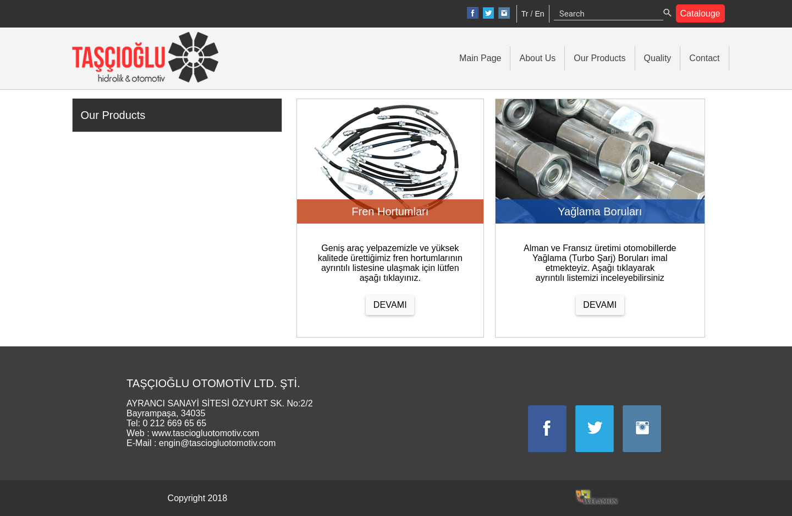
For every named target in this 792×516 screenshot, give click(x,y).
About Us (537, 58)
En (539, 13)
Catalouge (700, 13)
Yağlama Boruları (600, 211)
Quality (658, 58)
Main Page (480, 58)
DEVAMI (390, 304)
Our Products (599, 58)
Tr (525, 13)
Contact (704, 58)
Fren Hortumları (389, 211)
